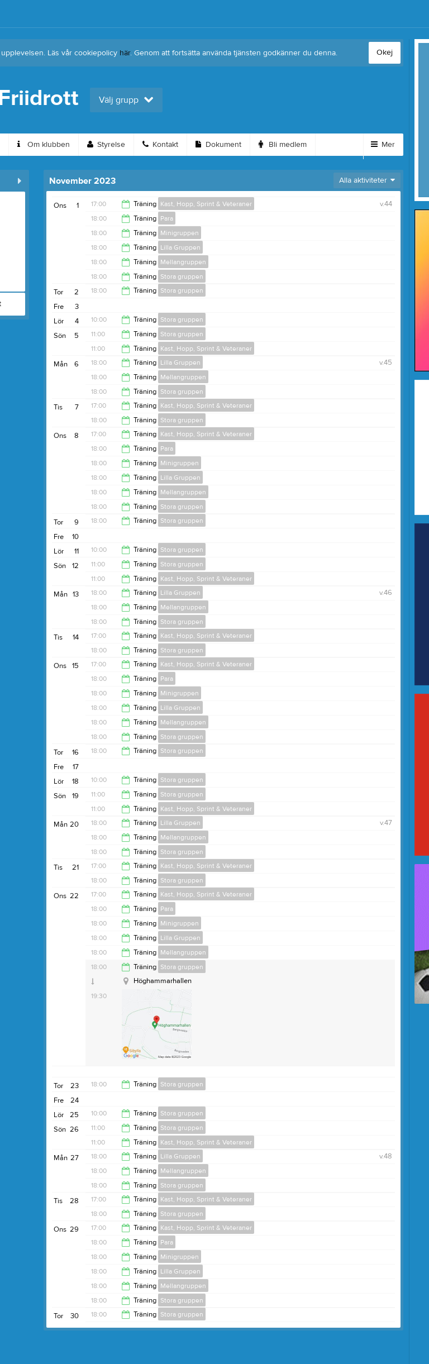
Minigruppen (179, 232)
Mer (383, 145)
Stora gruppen (181, 276)
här (125, 53)
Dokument (218, 145)
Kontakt (160, 145)
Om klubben (43, 145)
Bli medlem (283, 145)
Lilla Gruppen (180, 247)
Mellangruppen (183, 261)
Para (166, 218)
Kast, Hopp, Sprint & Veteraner (206, 203)
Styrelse (106, 145)
